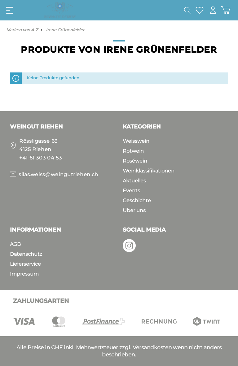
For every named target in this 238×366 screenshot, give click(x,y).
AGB (15, 244)
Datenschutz (26, 254)
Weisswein (136, 141)
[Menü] (9, 10)
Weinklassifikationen (148, 171)
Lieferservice (25, 264)
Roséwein (135, 161)
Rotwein (133, 151)
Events (131, 191)
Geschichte (137, 200)
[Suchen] (187, 10)
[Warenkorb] (225, 10)
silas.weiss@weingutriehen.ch (58, 174)
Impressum (24, 274)
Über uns (134, 210)
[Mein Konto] (213, 10)
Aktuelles (134, 181)
